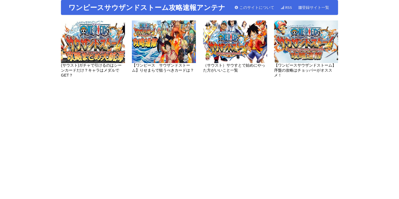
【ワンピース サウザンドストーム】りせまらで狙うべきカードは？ (164, 46)
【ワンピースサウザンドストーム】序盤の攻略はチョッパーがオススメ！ (306, 48)
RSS (286, 7)
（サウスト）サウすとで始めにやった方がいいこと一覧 (235, 46)
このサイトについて (254, 7)
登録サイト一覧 (313, 7)
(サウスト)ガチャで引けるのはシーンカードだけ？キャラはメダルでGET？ (93, 48)
